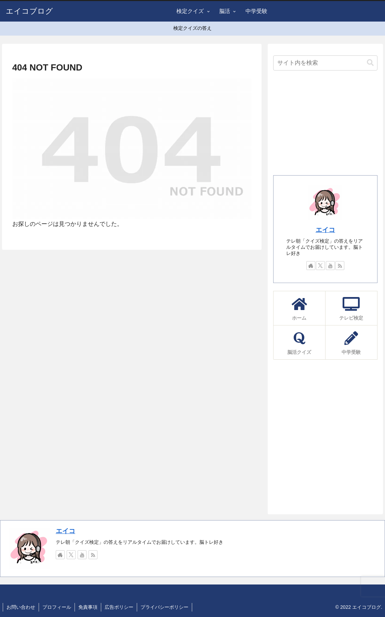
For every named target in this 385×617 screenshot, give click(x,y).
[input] (325, 62)
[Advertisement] (325, 125)
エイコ (325, 229)
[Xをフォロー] (320, 265)
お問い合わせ (20, 607)
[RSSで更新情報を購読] (339, 265)
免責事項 (87, 607)
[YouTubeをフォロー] (330, 265)
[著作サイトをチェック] (310, 265)
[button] (370, 63)
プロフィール (56, 607)
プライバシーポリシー (164, 607)
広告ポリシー (119, 607)
